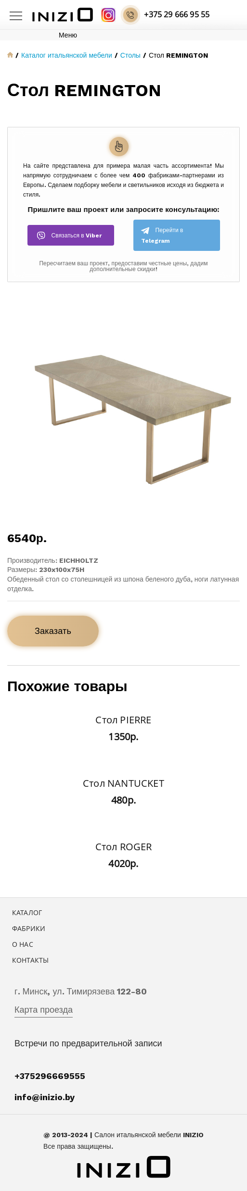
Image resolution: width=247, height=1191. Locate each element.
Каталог (27, 912)
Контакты (30, 960)
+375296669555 (49, 1076)
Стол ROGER (123, 846)
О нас (22, 944)
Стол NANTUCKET (123, 783)
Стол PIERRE (123, 719)
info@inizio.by (44, 1097)
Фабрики (28, 928)
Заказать (53, 631)
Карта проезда (43, 1010)
